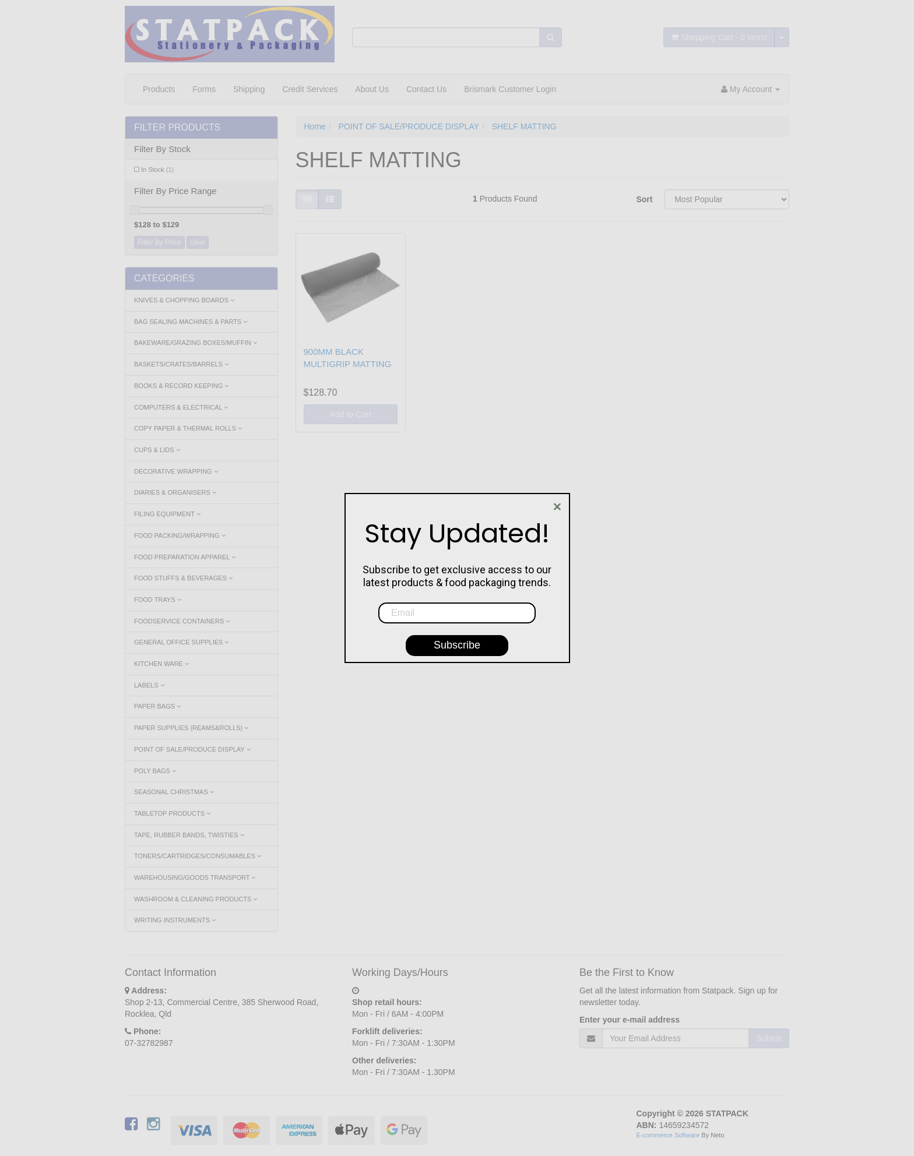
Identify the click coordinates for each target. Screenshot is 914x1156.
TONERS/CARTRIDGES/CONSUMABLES (197, 855)
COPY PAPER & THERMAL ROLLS (188, 428)
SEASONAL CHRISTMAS (174, 791)
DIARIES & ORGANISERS (175, 492)
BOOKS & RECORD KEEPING (181, 385)
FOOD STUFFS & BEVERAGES (183, 578)
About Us (372, 89)
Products (159, 89)
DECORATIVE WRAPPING (176, 471)
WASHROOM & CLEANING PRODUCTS (195, 899)
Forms (204, 89)
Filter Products (177, 127)
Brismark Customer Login (510, 89)
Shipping (249, 89)
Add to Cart (350, 414)
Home (315, 126)
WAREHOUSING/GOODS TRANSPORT (194, 877)
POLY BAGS (155, 770)
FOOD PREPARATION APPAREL (184, 557)
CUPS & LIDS (157, 449)
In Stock (157, 169)
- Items (719, 37)
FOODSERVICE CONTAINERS (182, 621)
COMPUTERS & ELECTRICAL (181, 407)
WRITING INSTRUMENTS (175, 920)
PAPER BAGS (157, 706)
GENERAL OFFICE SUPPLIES (181, 642)
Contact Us (426, 89)
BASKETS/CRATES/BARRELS (181, 364)
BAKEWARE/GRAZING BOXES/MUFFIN (195, 342)
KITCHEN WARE (161, 663)
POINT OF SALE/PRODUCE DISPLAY (192, 749)
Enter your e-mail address (629, 1019)
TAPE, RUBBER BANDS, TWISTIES (189, 834)
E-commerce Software (668, 1135)
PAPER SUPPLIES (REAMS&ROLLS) (191, 727)
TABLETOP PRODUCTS (172, 813)
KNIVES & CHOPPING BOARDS (184, 300)
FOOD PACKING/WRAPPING (180, 535)
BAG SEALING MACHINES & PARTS (190, 321)
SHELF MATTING (524, 126)
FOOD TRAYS (157, 599)
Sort (644, 199)
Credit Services (310, 89)
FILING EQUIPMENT (167, 513)
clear (197, 242)
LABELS (149, 685)
